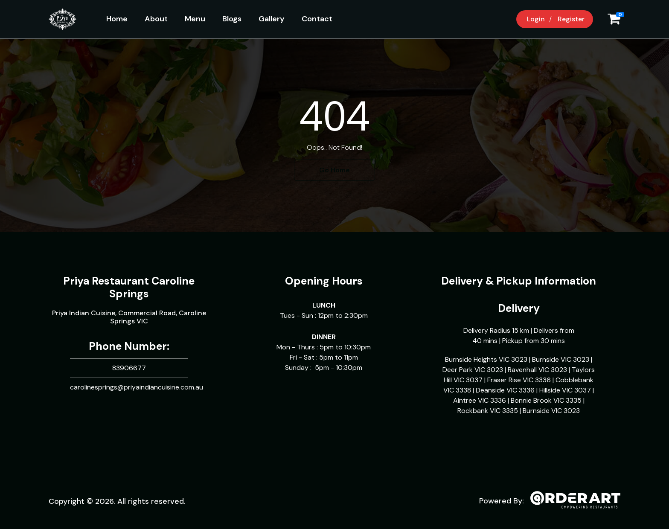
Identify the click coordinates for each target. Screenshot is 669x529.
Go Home (334, 170)
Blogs (231, 19)
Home (117, 19)
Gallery (272, 19)
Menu (195, 19)
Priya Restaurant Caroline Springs (129, 287)
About (156, 19)
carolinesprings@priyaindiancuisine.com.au (136, 387)
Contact (317, 19)
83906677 (129, 367)
